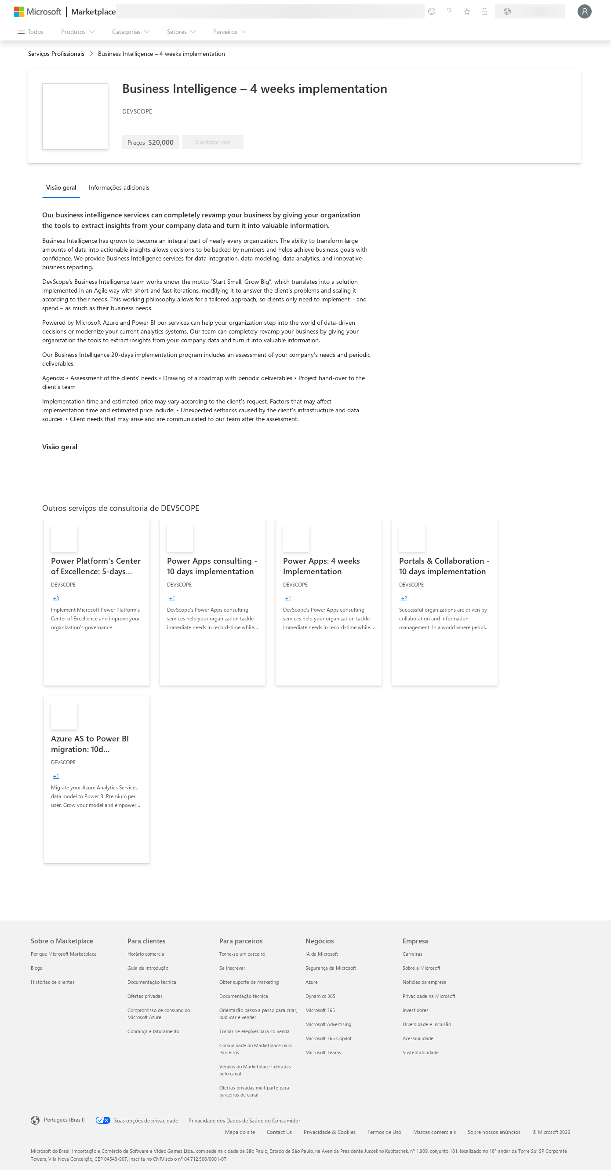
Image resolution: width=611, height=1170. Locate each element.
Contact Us (279, 1131)
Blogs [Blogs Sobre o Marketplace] (36, 968)
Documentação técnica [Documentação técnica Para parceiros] (243, 996)
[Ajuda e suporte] (449, 11)
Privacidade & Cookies (330, 1131)
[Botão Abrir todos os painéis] (30, 31)
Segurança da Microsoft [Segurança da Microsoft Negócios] (331, 968)
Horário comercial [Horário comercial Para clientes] (146, 953)
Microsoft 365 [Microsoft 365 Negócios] (320, 1010)
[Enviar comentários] (432, 11)
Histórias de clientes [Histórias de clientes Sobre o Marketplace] (53, 982)
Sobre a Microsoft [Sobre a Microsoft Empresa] (421, 968)
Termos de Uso (384, 1131)
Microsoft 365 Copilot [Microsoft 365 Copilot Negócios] (329, 1038)
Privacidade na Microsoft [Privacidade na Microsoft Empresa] (429, 996)
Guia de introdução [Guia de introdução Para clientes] (147, 968)
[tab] (63, 187)
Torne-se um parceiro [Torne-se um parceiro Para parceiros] (242, 953)
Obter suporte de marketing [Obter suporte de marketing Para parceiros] (249, 982)
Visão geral (61, 187)
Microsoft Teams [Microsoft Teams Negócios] (323, 1052)
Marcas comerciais (434, 1131)
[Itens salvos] (467, 11)
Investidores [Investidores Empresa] (416, 1010)
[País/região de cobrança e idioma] (530, 11)
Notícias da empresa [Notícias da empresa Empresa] (425, 982)
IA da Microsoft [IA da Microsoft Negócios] (322, 953)
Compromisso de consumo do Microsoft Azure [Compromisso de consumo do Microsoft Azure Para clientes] (158, 1013)
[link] (96, 602)
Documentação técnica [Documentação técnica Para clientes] (151, 982)
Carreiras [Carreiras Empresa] (412, 953)
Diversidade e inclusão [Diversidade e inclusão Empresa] (427, 1024)
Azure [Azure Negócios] (312, 982)
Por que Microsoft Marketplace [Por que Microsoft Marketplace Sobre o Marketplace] (64, 953)
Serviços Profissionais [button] (56, 53)
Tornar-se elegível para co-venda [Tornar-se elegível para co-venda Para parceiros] (254, 1031)
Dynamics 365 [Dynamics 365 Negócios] (320, 996)
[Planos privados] (484, 11)
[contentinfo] (92, 54)
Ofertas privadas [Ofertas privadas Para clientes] (145, 996)
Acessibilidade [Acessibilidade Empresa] (418, 1038)
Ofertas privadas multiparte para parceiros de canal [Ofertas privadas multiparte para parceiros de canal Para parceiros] (254, 1091)
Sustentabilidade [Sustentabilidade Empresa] (421, 1052)
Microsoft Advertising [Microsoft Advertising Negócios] (328, 1024)
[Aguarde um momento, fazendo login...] (584, 11)
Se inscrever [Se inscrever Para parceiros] (232, 968)
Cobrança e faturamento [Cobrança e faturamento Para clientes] (153, 1031)
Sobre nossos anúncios (494, 1131)
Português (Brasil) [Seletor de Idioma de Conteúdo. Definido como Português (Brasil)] (64, 1119)
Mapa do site (240, 1131)
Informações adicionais (119, 187)
